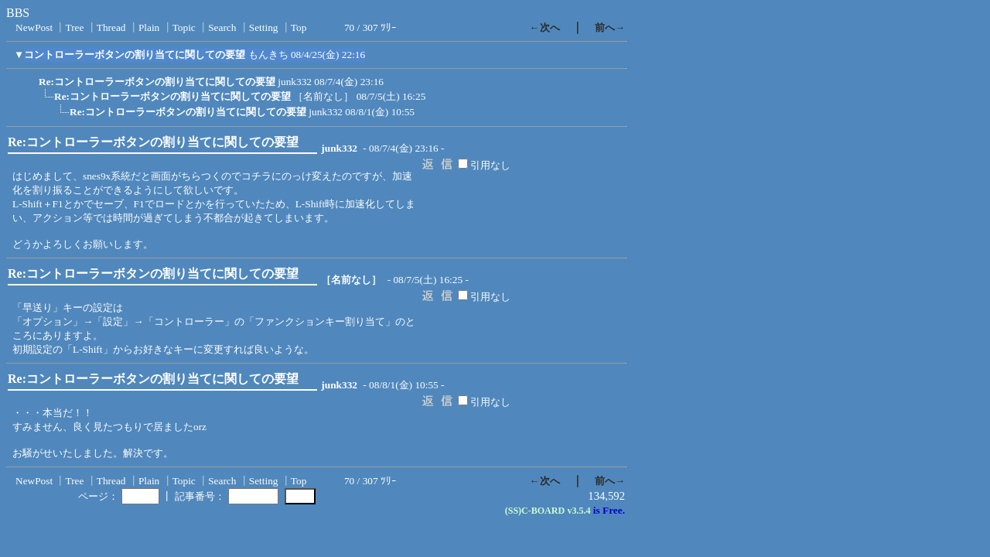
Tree (74, 27)
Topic (184, 27)
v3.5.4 (578, 510)
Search (222, 27)
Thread (111, 27)
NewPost (34, 27)
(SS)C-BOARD (535, 510)
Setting (263, 27)
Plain (148, 27)
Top (299, 27)
